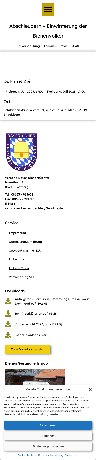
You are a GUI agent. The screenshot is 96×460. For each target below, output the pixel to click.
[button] (90, 389)
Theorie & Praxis (56, 46)
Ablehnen (48, 436)
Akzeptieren (48, 425)
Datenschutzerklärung (50, 455)
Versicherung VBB (22, 277)
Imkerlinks (17, 259)
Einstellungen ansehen (48, 446)
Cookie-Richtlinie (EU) (25, 250)
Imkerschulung (28, 46)
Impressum (71, 455)
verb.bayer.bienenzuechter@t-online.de (34, 208)
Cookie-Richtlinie (27, 455)
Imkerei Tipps (19, 268)
